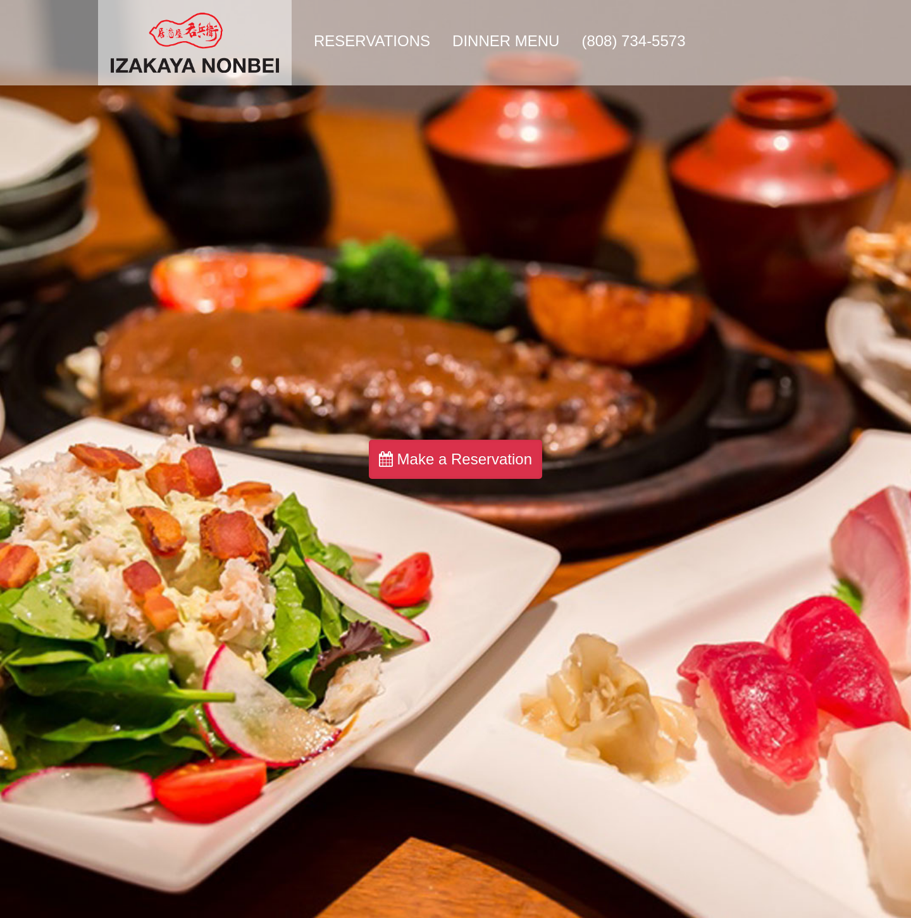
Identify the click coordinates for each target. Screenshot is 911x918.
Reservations (372, 40)
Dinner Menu (505, 40)
